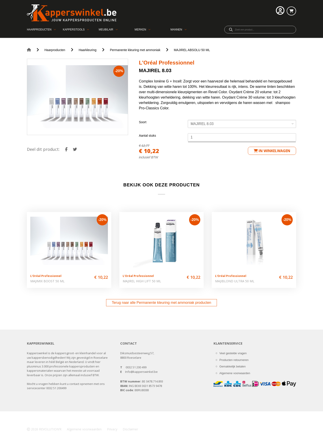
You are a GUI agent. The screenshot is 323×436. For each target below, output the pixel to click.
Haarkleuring (87, 50)
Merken (140, 29)
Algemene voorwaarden (234, 373)
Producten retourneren (234, 360)
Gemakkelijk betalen (232, 366)
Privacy (112, 429)
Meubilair (106, 29)
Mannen (176, 29)
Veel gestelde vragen (233, 353)
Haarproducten (39, 29)
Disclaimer (130, 429)
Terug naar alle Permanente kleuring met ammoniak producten (161, 302)
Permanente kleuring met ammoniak (135, 50)
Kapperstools (74, 29)
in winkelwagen (272, 150)
